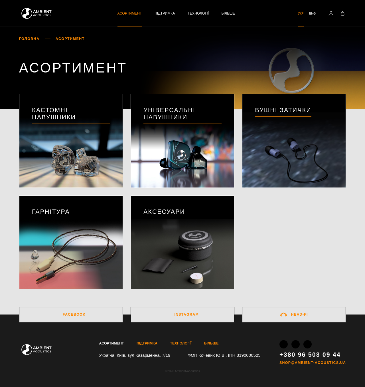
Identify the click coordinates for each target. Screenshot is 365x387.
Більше (228, 13)
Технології (198, 13)
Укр (301, 13)
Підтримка (165, 13)
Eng (312, 13)
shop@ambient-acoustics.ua (312, 362)
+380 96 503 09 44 (310, 355)
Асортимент (129, 13)
